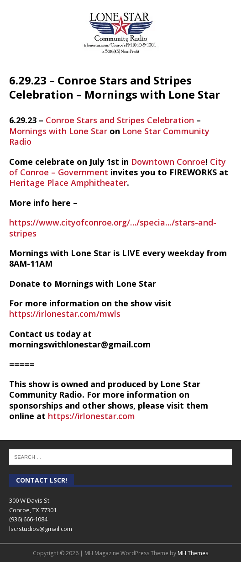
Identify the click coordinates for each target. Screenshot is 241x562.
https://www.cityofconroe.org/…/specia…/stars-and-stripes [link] (112, 227)
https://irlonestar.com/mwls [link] (64, 313)
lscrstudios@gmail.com (40, 529)
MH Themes (193, 553)
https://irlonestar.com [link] (91, 415)
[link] (120, 120)
